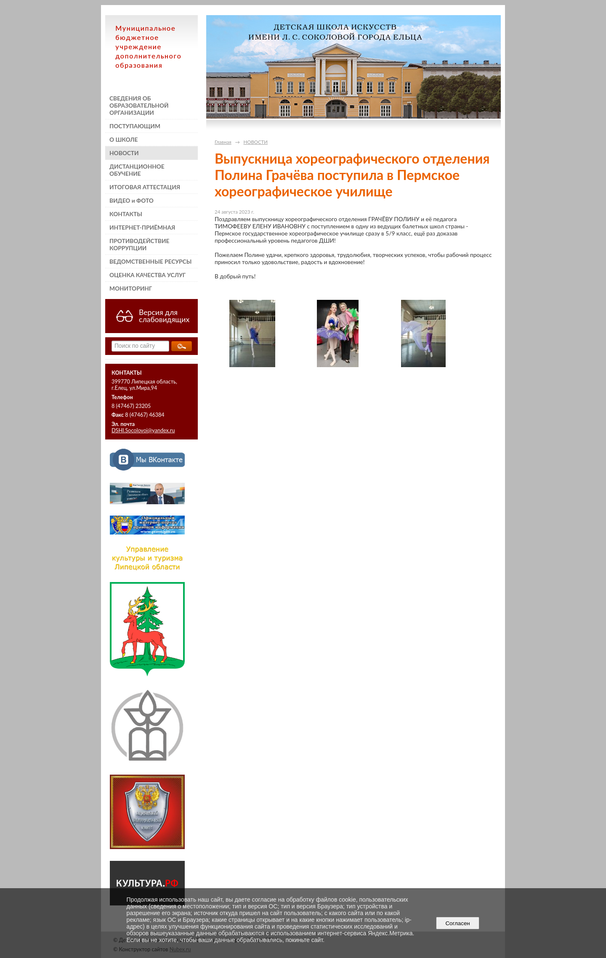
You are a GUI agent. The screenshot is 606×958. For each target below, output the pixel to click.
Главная (223, 142)
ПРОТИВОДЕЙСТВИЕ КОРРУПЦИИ (139, 244)
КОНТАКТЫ (125, 213)
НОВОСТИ (124, 152)
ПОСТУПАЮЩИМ (134, 126)
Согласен (457, 923)
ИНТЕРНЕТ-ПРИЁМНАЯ (142, 227)
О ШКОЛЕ (123, 139)
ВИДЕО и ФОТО (131, 200)
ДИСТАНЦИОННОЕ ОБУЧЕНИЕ (137, 170)
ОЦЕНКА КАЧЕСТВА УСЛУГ (147, 274)
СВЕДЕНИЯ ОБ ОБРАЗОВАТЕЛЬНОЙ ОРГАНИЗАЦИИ (139, 105)
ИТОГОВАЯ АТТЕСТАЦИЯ (144, 187)
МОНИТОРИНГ (130, 288)
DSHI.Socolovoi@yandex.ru (143, 430)
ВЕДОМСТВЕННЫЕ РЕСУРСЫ (150, 261)
